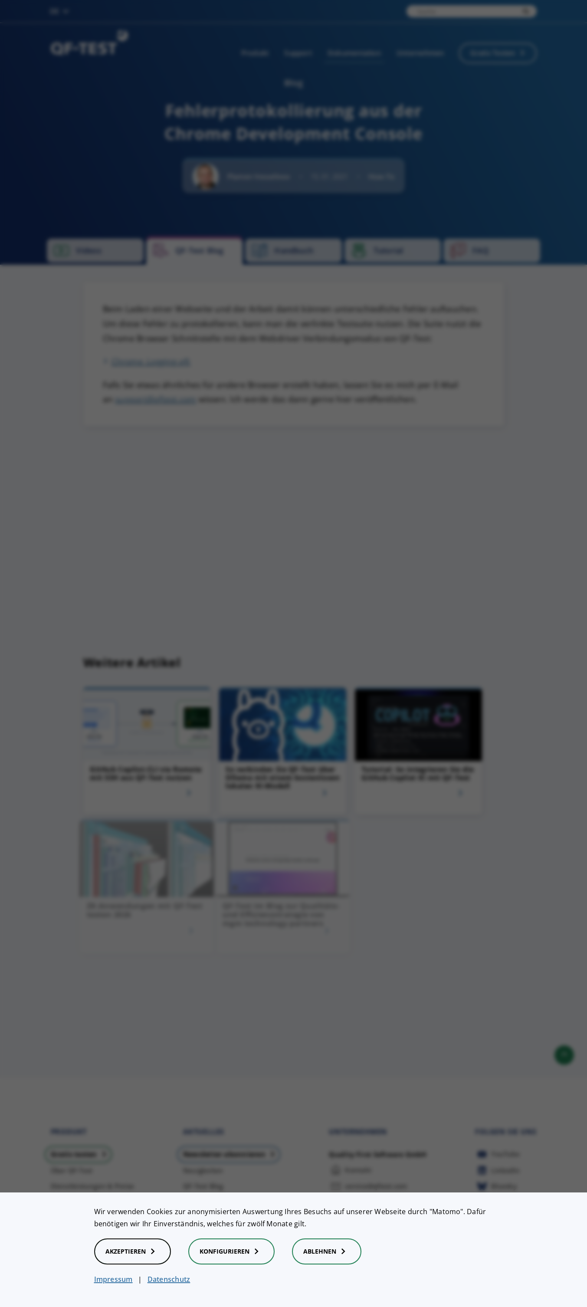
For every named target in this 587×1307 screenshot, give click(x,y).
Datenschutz (169, 1279)
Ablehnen (326, 1251)
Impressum (113, 1279)
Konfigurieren (231, 1251)
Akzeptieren (132, 1251)
